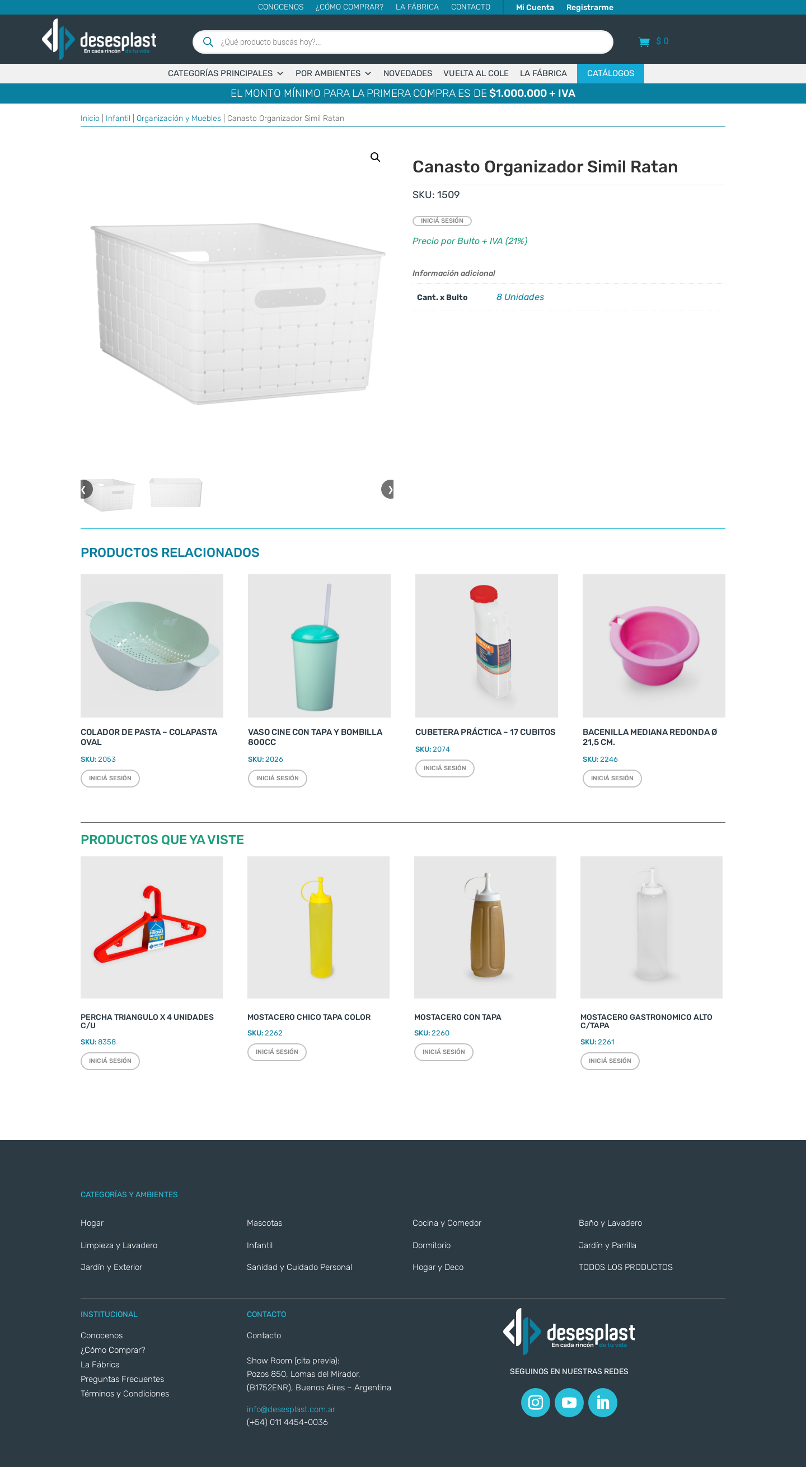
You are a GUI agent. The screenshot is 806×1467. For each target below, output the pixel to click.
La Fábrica (417, 7)
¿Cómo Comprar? (349, 7)
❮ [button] (83, 489)
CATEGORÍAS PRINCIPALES (226, 73)
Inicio (90, 118)
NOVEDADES (407, 73)
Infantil (118, 118)
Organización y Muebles (179, 118)
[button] (375, 157)
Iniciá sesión (442, 220)
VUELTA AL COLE (476, 73)
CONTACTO (470, 7)
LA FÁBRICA (543, 73)
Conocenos (280, 7)
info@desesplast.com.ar (291, 1409)
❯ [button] (390, 489)
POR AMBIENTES (334, 73)
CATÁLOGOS (610, 73)
